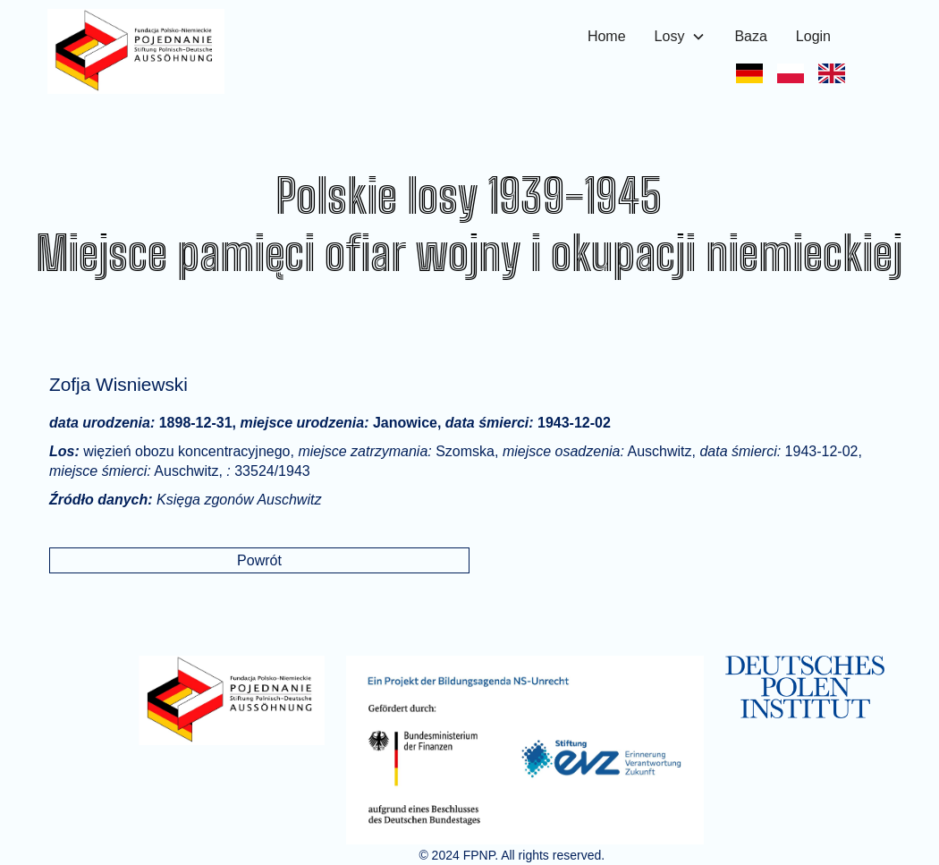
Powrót (259, 560)
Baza (750, 36)
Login (813, 36)
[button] (680, 37)
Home (607, 36)
